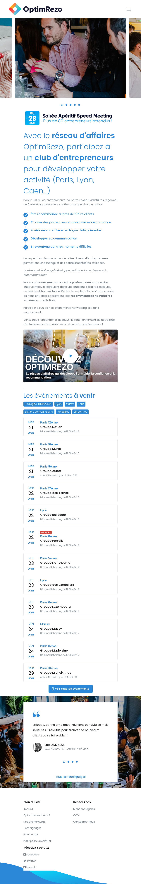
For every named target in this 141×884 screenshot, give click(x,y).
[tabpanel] (70, 56)
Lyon (59, 404)
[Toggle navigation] (129, 9)
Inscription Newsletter (37, 841)
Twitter (29, 861)
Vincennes (80, 412)
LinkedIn (30, 867)
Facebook (31, 854)
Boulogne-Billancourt (38, 404)
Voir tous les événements (70, 689)
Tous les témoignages (71, 777)
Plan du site (30, 834)
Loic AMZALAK (55, 745)
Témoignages (32, 828)
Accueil (28, 809)
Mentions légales (84, 809)
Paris (81, 404)
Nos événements (34, 822)
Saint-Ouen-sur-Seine (39, 412)
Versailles (63, 412)
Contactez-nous (84, 822)
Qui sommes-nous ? (36, 815)
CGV (76, 815)
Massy (70, 404)
